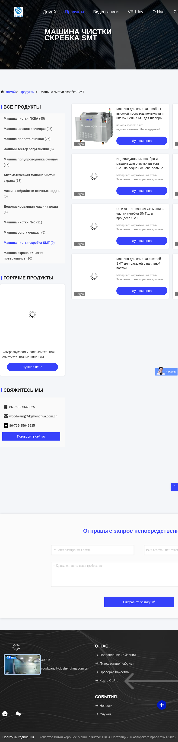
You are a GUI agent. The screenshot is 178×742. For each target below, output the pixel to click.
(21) (23, 222)
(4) (31, 209)
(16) (31, 162)
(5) (32, 193)
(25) (28, 129)
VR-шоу (135, 11)
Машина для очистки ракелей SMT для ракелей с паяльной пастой (138, 263)
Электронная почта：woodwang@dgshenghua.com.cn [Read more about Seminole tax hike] (45, 668)
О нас (158, 11)
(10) (23, 255)
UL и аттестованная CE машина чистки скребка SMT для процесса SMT (140, 213)
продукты (27, 92)
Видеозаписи (106, 11)
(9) (29, 242)
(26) (27, 139)
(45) (24, 118)
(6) (29, 149)
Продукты (74, 11)
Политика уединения (18, 737)
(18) (29, 177)
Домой (49, 11)
